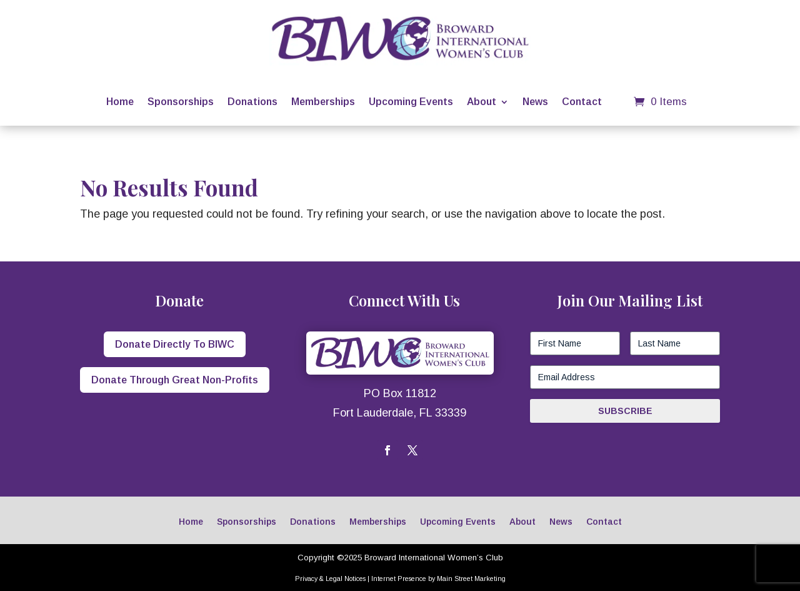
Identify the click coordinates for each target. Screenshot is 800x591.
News (535, 101)
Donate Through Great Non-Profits (174, 380)
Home (120, 101)
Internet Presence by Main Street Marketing (438, 578)
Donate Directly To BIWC (174, 344)
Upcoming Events (411, 101)
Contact (582, 101)
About (481, 101)
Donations (253, 101)
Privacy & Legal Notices (330, 578)
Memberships (323, 101)
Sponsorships (181, 101)
